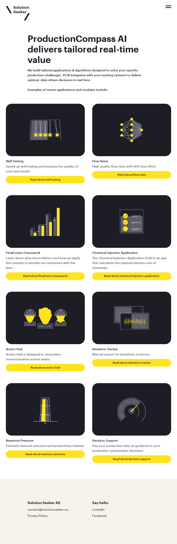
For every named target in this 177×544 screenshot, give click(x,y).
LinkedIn (98, 509)
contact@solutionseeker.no (48, 509)
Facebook (99, 515)
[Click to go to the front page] (18, 13)
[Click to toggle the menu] (168, 6)
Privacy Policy (37, 515)
